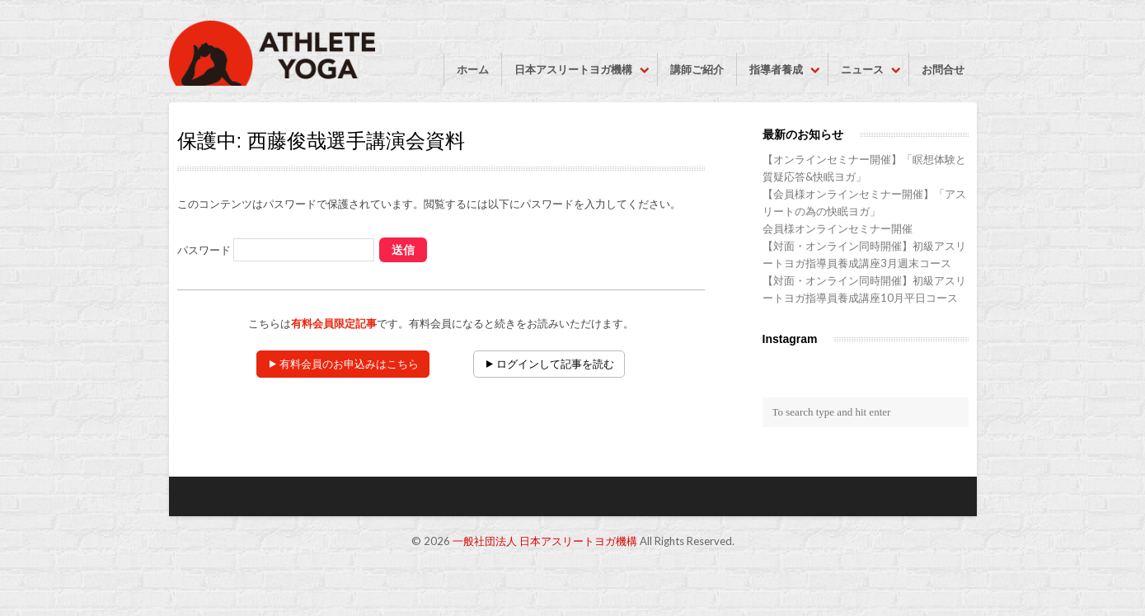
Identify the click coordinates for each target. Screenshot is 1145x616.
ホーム (473, 69)
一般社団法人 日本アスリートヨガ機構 (545, 541)
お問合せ (943, 69)
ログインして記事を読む (555, 363)
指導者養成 (776, 69)
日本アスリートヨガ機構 (573, 69)
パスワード (275, 249)
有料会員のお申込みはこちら (349, 363)
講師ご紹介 (697, 69)
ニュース (862, 69)
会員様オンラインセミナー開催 (838, 228)
